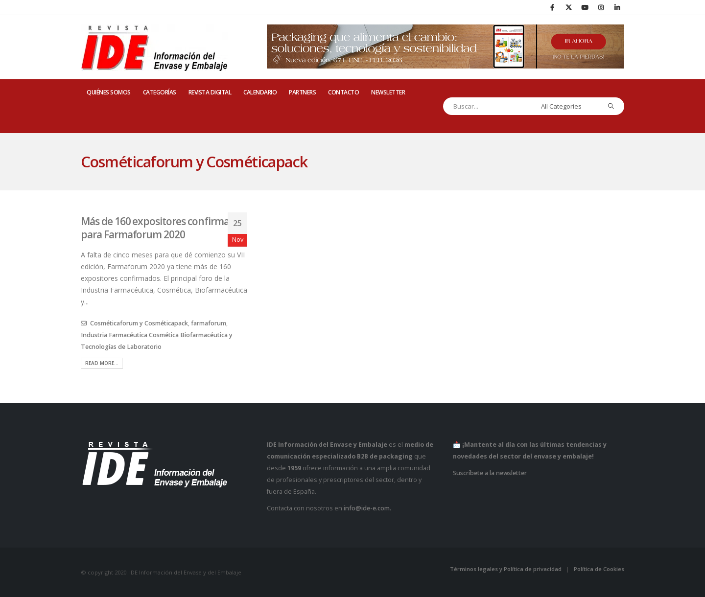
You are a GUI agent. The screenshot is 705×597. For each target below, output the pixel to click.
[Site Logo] (154, 47)
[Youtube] (584, 7)
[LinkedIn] (617, 7)
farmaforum (208, 323)
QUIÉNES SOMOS (109, 92)
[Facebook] (552, 7)
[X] (568, 7)
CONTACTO (343, 92)
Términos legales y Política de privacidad (506, 569)
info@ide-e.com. (367, 508)
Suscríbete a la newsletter (490, 473)
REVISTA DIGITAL (210, 92)
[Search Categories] (568, 106)
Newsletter (388, 92)
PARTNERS (302, 92)
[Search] (611, 106)
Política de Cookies (599, 569)
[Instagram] (601, 7)
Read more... (101, 363)
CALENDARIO (260, 92)
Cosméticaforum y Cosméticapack (139, 323)
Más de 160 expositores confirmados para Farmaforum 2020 (163, 227)
